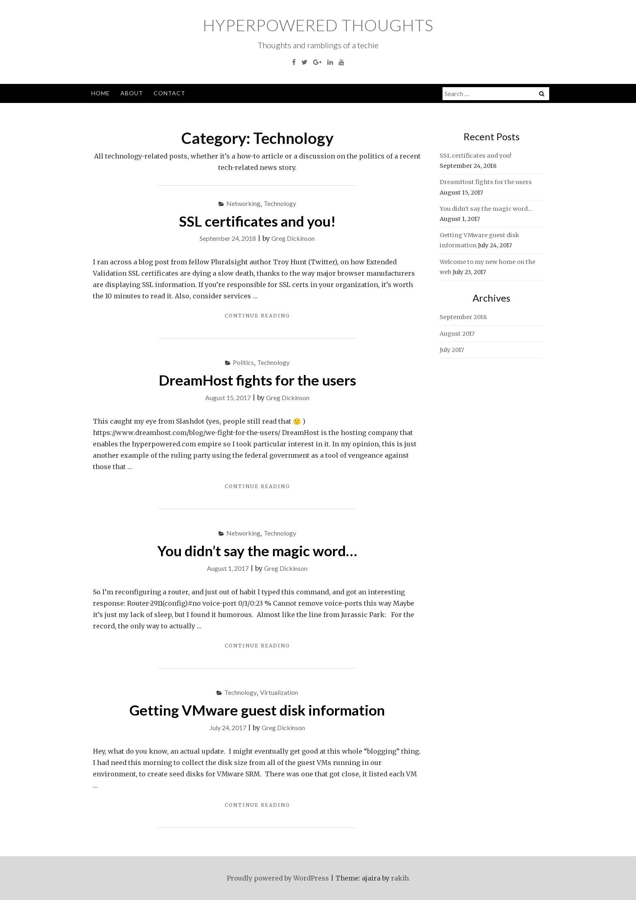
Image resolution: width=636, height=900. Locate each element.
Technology (280, 203)
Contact (169, 93)
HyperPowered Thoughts (318, 25)
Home (100, 93)
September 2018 (463, 317)
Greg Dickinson (293, 238)
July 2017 (452, 350)
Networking (243, 203)
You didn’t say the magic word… (257, 550)
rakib (399, 878)
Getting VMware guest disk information (257, 709)
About (131, 93)
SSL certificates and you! (257, 220)
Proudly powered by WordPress (278, 878)
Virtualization (279, 692)
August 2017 (457, 333)
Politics (243, 362)
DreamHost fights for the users (257, 379)
